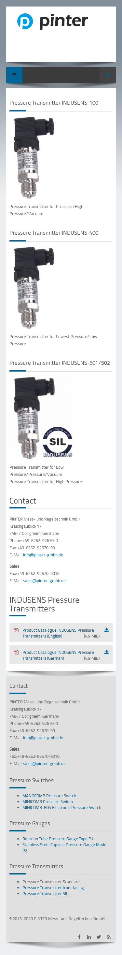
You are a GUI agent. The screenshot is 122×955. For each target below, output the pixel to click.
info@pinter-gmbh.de (43, 555)
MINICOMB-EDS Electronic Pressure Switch (61, 807)
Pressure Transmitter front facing (53, 887)
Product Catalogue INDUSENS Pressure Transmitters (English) (56, 633)
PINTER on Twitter (99, 937)
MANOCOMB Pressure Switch (49, 796)
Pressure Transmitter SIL (45, 893)
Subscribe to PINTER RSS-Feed (108, 937)
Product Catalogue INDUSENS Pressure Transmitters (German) (56, 655)
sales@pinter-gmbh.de (44, 580)
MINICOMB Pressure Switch (47, 801)
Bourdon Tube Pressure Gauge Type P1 (57, 839)
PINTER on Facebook (79, 937)
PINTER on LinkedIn (89, 937)
